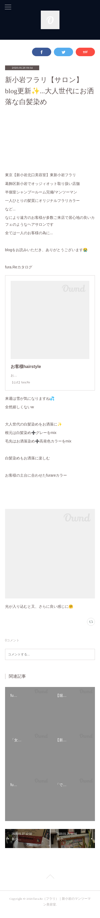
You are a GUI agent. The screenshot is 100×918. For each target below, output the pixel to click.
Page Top (50, 883)
